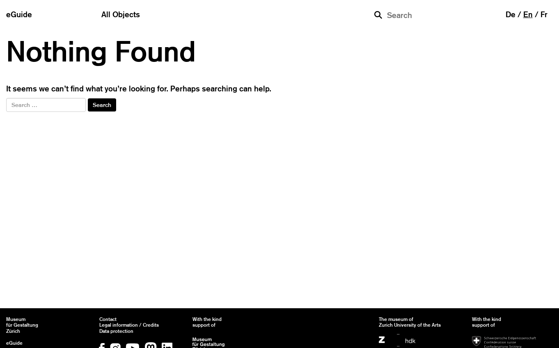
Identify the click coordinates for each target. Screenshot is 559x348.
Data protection (116, 331)
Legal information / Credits (129, 325)
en (528, 14)
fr (544, 14)
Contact (108, 319)
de (510, 14)
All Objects (120, 14)
